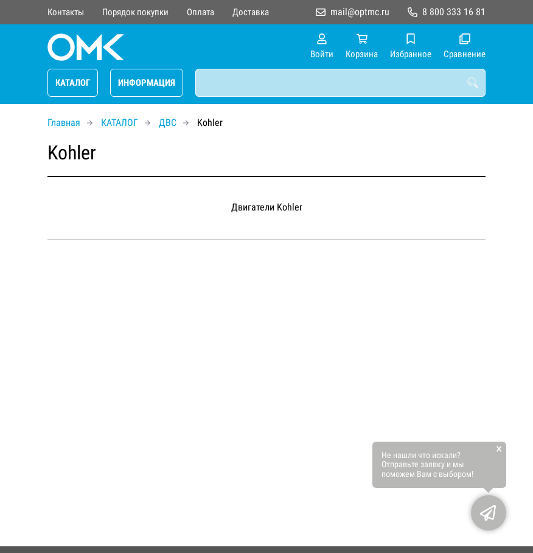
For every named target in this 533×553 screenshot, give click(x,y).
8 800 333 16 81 (454, 12)
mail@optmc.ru (359, 12)
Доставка (250, 12)
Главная (63, 122)
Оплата (200, 12)
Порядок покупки (135, 12)
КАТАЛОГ (72, 82)
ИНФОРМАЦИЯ (146, 82)
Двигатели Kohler (266, 207)
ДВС (167, 122)
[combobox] (340, 83)
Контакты (65, 12)
